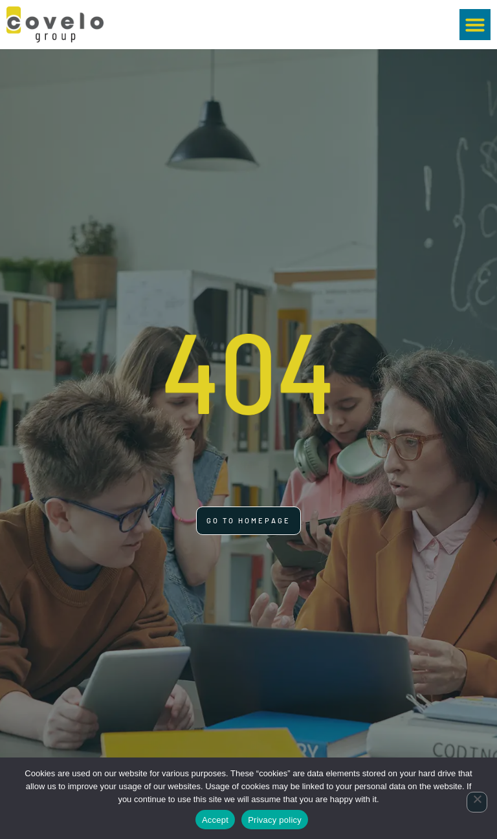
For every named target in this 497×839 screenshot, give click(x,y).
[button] (475, 24)
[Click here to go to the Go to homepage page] (248, 521)
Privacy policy (275, 820)
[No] (477, 802)
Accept (215, 820)
